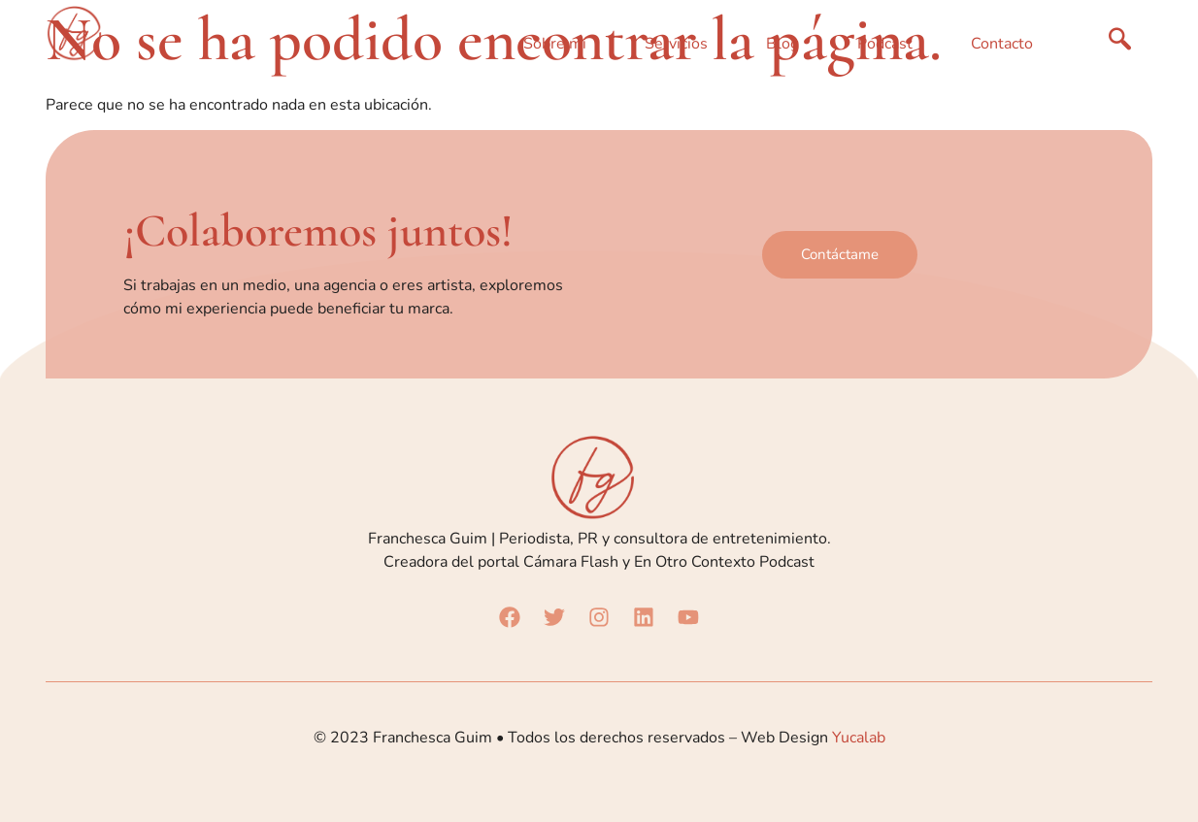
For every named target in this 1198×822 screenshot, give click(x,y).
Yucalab (858, 737)
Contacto (1002, 43)
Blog (782, 43)
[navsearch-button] (1120, 43)
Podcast (885, 43)
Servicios (676, 43)
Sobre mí (554, 43)
